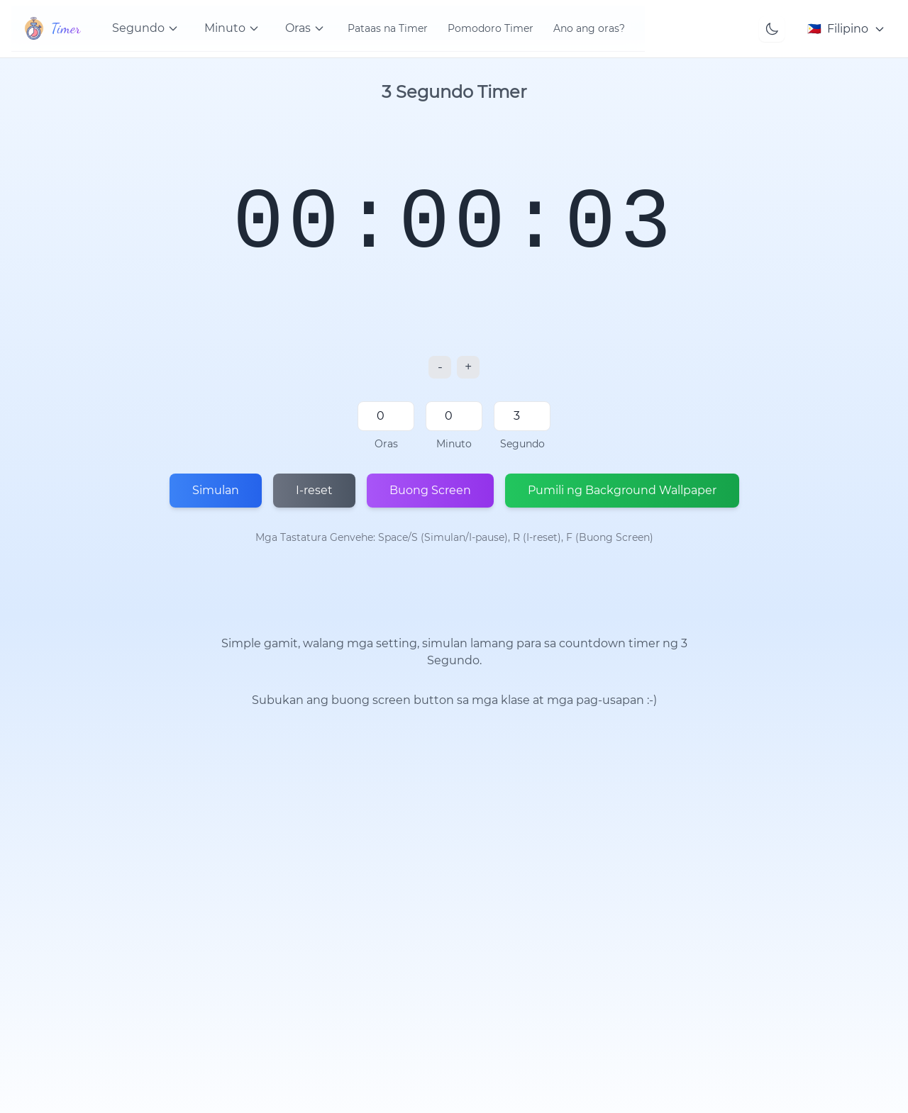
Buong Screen (430, 490)
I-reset (314, 490)
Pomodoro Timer (490, 28)
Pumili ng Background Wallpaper (622, 490)
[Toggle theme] (772, 29)
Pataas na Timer (388, 28)
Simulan (215, 490)
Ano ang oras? (589, 28)
